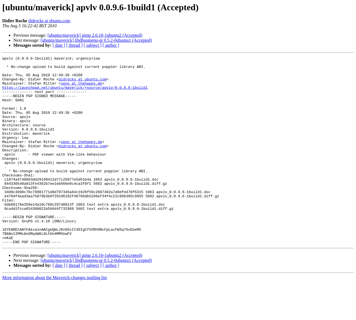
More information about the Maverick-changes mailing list (54, 315)
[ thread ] (74, 45)
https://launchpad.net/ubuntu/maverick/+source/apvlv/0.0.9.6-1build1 (75, 94)
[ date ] (59, 45)
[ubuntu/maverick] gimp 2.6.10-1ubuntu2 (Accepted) (95, 35)
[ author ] (111, 45)
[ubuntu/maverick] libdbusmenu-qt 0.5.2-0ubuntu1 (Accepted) (96, 40)
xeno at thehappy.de (81, 89)
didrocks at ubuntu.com (49, 20)
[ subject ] (93, 45)
